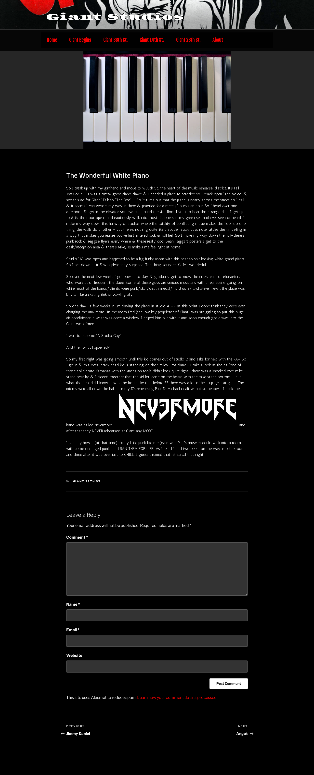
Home (52, 40)
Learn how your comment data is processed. (177, 697)
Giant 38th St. (115, 40)
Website (74, 655)
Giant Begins (80, 40)
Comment (77, 537)
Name (73, 604)
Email (72, 630)
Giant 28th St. (188, 40)
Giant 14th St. (152, 40)
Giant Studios (115, 16)
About (217, 40)
